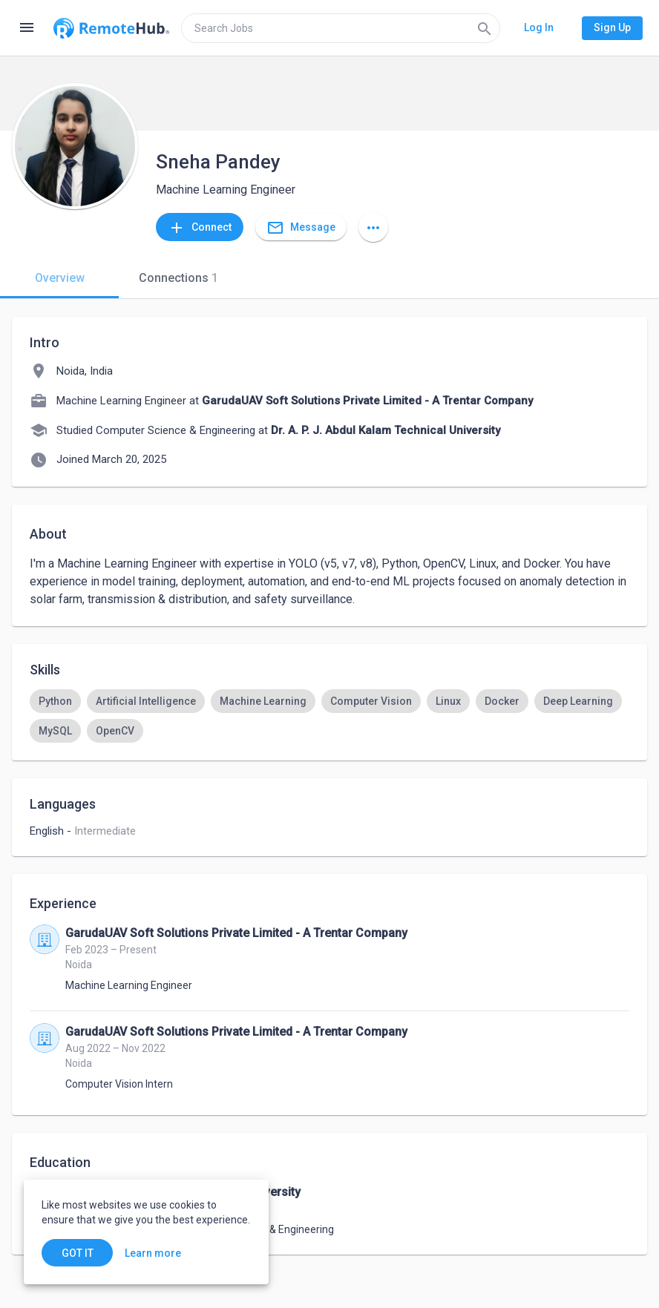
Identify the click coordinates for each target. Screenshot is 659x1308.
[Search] (484, 28)
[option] (55, 701)
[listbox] (329, 716)
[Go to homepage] (111, 28)
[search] (340, 28)
